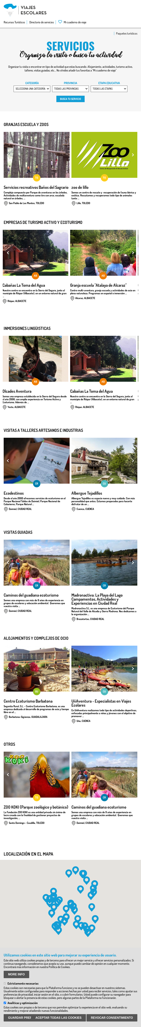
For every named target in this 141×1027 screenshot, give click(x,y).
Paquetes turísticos (126, 33)
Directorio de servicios (41, 22)
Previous (8, 155)
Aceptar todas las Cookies (58, 1017)
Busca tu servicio (70, 98)
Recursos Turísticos (14, 22)
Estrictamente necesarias (23, 983)
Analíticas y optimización (23, 1003)
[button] (68, 873)
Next (132, 155)
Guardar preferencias (27, 1017)
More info (16, 974)
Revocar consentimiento (112, 1017)
